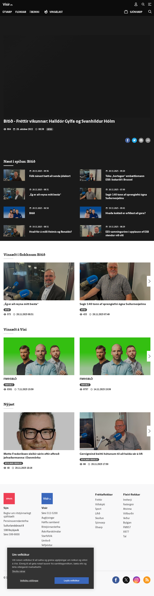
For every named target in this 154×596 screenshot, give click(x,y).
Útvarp (98, 527)
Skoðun (99, 518)
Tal (124, 536)
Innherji (127, 500)
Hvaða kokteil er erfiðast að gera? (126, 213)
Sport (98, 509)
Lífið (97, 513)
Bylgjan (127, 523)
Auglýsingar (48, 518)
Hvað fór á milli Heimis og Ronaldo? (50, 232)
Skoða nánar (18, 571)
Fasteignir (128, 504)
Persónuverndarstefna (16, 521)
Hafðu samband (50, 522)
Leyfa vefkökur (71, 580)
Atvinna (127, 509)
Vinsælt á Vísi (15, 329)
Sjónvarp (100, 523)
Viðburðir (128, 513)
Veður (126, 518)
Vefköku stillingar (29, 580)
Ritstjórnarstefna (51, 527)
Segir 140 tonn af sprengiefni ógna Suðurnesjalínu (113, 304)
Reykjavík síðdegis (13, 463)
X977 (126, 532)
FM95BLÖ (10, 379)
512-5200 (52, 513)
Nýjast (9, 404)
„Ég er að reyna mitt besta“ (45, 195)
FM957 (127, 527)
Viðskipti (100, 504)
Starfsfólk (47, 536)
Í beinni (34, 12)
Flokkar (20, 12)
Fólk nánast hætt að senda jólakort (49, 176)
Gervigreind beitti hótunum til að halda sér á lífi (111, 454)
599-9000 (14, 534)
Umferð (46, 541)
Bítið (49, 129)
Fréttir (98, 500)
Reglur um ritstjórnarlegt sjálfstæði (17, 515)
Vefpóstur (47, 545)
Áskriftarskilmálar (51, 531)
